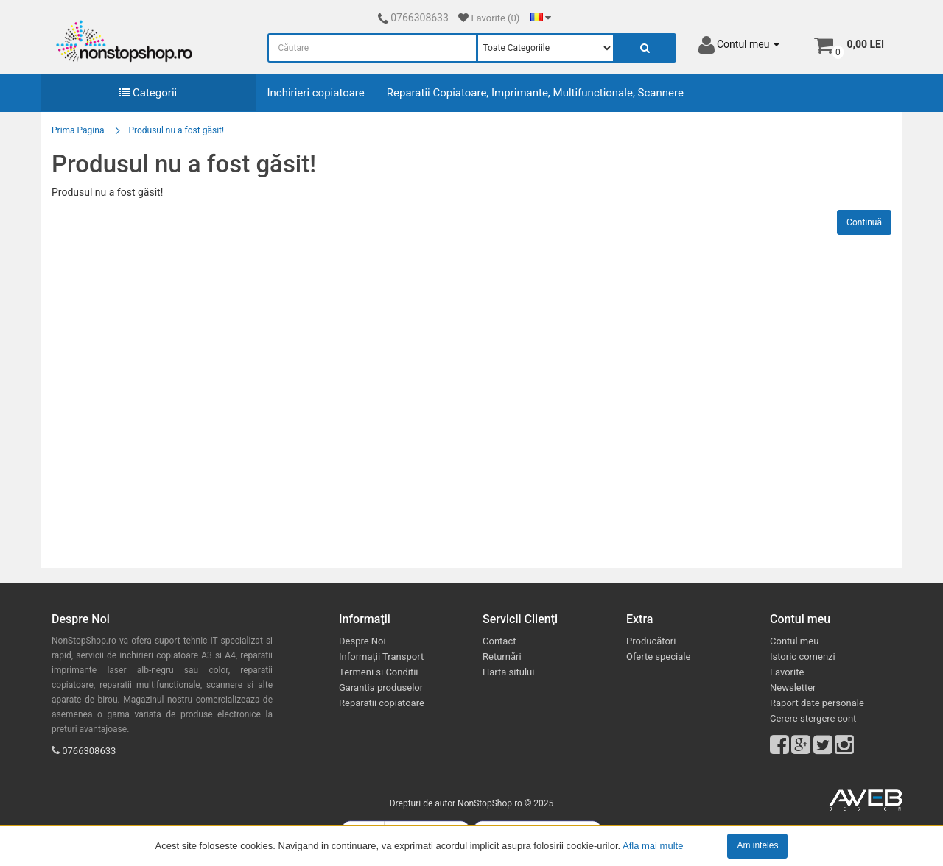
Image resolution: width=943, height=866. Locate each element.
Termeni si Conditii (378, 671)
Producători (651, 641)
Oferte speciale (658, 656)
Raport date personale (817, 702)
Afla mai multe (653, 845)
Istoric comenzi (802, 656)
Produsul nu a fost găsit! (176, 130)
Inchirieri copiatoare (316, 92)
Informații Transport (381, 656)
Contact (499, 641)
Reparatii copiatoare (381, 702)
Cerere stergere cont (813, 718)
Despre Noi (362, 641)
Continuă (864, 222)
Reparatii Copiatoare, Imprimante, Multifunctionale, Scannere (535, 92)
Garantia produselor (381, 687)
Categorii (148, 92)
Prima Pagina (78, 130)
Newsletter (793, 687)
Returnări (502, 656)
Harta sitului (508, 671)
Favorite (787, 671)
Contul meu (794, 641)
